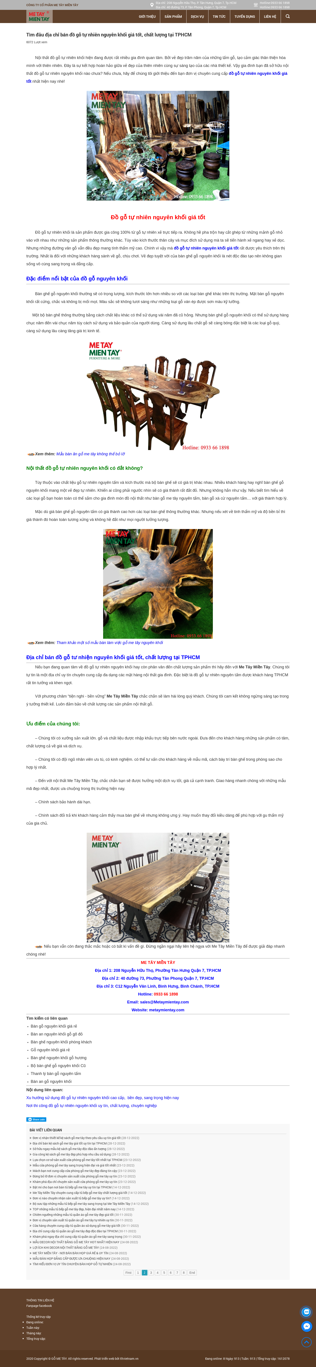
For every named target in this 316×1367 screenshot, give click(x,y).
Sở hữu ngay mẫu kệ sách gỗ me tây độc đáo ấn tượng (79, 1149)
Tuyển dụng (245, 16)
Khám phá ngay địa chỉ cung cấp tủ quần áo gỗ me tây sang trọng (87, 1236)
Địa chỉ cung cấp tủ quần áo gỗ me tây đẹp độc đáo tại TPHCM (84, 1231)
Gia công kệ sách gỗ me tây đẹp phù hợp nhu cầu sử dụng (81, 1154)
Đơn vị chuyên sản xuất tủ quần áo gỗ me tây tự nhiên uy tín (83, 1220)
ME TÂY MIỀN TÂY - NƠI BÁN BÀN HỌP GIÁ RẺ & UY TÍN (80, 1253)
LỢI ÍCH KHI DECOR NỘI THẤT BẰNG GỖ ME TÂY (75, 1247)
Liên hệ (270, 16)
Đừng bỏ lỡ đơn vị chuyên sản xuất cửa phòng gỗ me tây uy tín (84, 1176)
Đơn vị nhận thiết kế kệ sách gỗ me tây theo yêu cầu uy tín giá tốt (86, 1138)
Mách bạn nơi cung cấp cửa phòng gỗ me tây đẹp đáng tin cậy (84, 1171)
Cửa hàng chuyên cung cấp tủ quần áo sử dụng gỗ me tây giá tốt (86, 1225)
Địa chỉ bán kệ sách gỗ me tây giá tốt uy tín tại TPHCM (79, 1143)
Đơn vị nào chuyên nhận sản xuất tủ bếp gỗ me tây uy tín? (81, 1198)
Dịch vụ (197, 16)
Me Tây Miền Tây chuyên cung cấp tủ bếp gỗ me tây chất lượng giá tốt (89, 1193)
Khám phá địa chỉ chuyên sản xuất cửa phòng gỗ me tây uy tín (84, 1182)
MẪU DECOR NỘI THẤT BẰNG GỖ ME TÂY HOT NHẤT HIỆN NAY (85, 1242)
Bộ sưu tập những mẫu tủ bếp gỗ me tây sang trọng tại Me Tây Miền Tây (91, 1204)
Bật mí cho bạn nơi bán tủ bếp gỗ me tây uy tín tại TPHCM (81, 1187)
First (128, 1272)
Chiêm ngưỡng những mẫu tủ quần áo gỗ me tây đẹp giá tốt (82, 1215)
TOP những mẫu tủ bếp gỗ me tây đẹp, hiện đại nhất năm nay (83, 1209)
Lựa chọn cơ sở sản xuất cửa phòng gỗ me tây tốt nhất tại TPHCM (87, 1160)
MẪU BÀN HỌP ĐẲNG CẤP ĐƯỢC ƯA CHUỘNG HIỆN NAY (81, 1258)
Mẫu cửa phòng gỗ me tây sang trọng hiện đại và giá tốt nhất (84, 1165)
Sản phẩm (173, 16)
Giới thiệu (147, 16)
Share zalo (36, 1119)
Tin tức (219, 16)
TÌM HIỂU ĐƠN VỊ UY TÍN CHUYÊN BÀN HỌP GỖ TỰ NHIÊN (82, 1264)
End (192, 1272)
